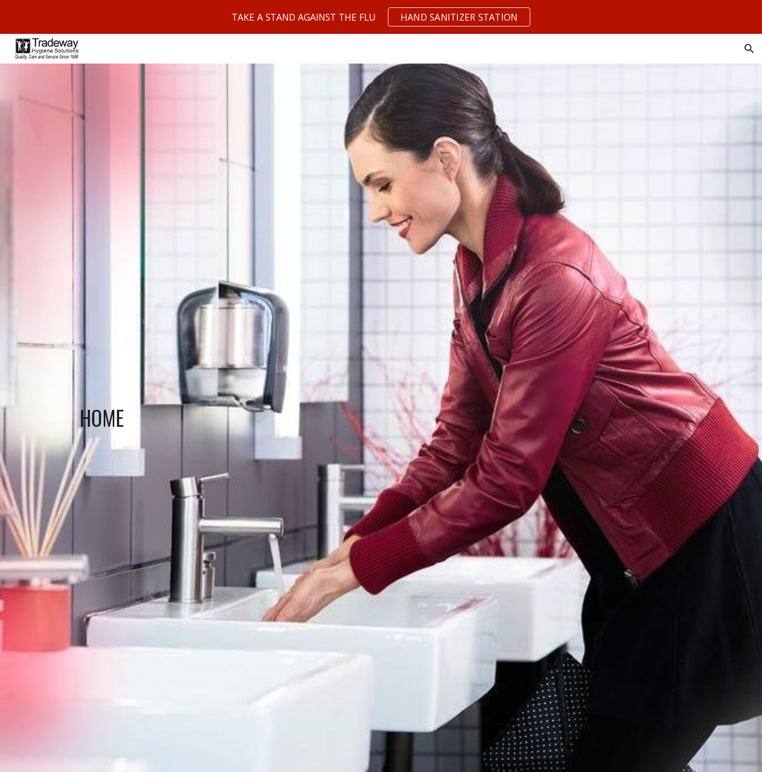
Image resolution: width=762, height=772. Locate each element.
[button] (749, 48)
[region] (381, 17)
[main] (172, 417)
